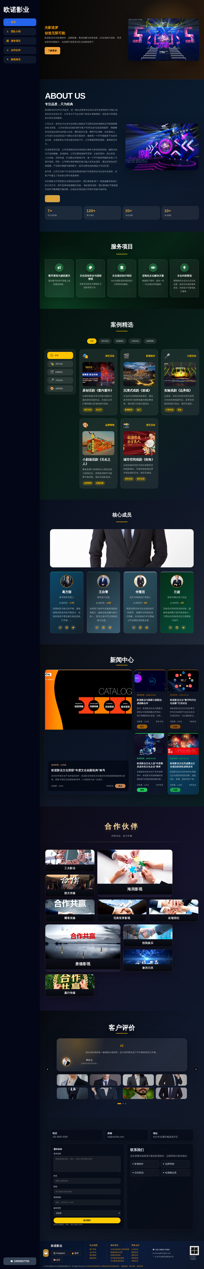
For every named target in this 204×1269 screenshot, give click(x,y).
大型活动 (135, 341)
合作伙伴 (93, 1252)
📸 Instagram (59, 1253)
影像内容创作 (115, 1255)
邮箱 (55, 1186)
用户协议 (132, 1266)
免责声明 (140, 1266)
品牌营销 (150, 341)
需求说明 (57, 1154)
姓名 (55, 1176)
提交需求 (87, 1220)
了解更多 (52, 50)
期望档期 (57, 1197)
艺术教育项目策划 (117, 1261)
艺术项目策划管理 (117, 1258)
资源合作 (134, 1261)
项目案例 (93, 1255)
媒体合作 (134, 1252)
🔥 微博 (75, 1253)
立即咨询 (52, 198)
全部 (92, 341)
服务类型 (57, 1208)
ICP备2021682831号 (93, 1266)
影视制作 (120, 341)
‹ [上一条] (47, 1069)
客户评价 (93, 1249)
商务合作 (134, 1255)
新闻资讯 (93, 1258)
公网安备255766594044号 (110, 1266)
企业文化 (134, 1249)
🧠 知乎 (56, 1260)
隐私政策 (124, 1266)
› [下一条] (196, 1069)
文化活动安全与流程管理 (119, 1249)
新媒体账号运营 (116, 1252)
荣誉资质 (134, 1258)
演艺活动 (105, 341)
